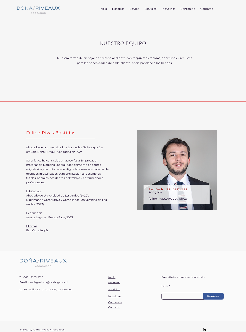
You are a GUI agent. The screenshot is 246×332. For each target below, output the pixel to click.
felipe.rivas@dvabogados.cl (169, 198)
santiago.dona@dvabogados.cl (48, 282)
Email (164, 286)
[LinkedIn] (204, 330)
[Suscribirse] (213, 296)
